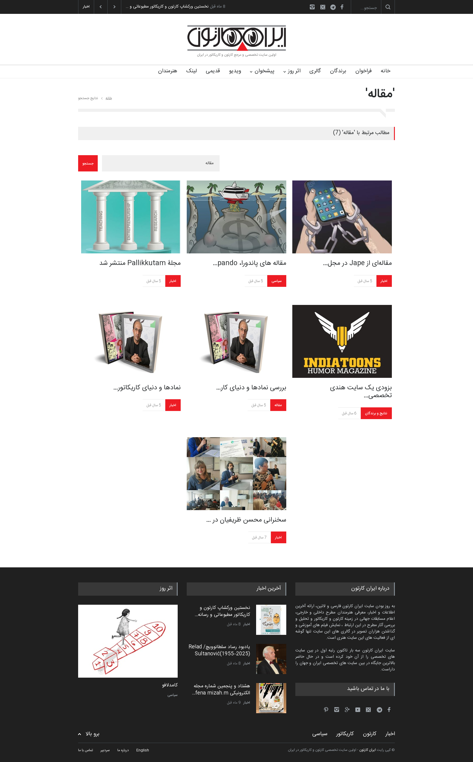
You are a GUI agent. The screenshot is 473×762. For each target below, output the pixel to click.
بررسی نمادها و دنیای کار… (251, 388)
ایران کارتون (367, 750)
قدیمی (213, 71)
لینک (191, 71)
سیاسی (276, 281)
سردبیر (105, 750)
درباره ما (123, 750)
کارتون (369, 733)
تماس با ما (85, 750)
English (142, 750)
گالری (315, 71)
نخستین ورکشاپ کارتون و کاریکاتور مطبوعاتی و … (167, 6)
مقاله (278, 405)
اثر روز (294, 71)
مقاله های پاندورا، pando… (249, 263)
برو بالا (93, 734)
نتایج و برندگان (376, 413)
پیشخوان (265, 71)
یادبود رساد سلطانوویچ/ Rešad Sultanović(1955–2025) (219, 650)
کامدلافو (170, 685)
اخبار (173, 281)
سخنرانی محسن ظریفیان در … (246, 520)
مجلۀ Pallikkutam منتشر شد (140, 263)
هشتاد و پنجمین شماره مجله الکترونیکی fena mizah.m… (221, 689)
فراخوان (363, 71)
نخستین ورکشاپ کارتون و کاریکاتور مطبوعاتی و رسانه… (222, 611)
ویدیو (235, 71)
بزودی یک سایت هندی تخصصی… (361, 392)
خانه (385, 71)
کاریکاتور (345, 733)
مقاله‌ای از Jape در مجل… (357, 263)
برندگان (338, 71)
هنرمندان (167, 71)
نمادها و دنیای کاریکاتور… (147, 388)
